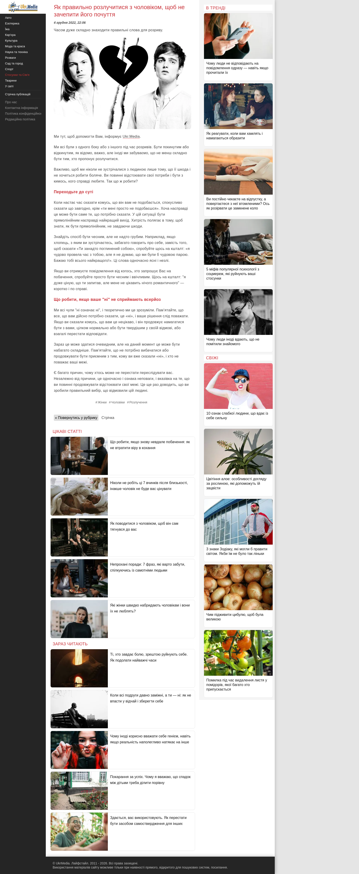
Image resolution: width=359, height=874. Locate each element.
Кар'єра (10, 35)
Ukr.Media (131, 136)
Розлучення (138, 402)
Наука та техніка (16, 52)
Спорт (9, 69)
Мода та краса (15, 46)
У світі (9, 86)
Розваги (10, 57)
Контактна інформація (21, 108)
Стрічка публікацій (17, 94)
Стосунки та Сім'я (17, 75)
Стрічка (107, 418)
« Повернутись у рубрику (76, 418)
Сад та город (14, 63)
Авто (8, 17)
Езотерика (12, 23)
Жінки (102, 402)
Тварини (10, 80)
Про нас (11, 102)
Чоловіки (118, 402)
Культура (11, 40)
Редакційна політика (20, 119)
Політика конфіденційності (24, 113)
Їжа (7, 29)
